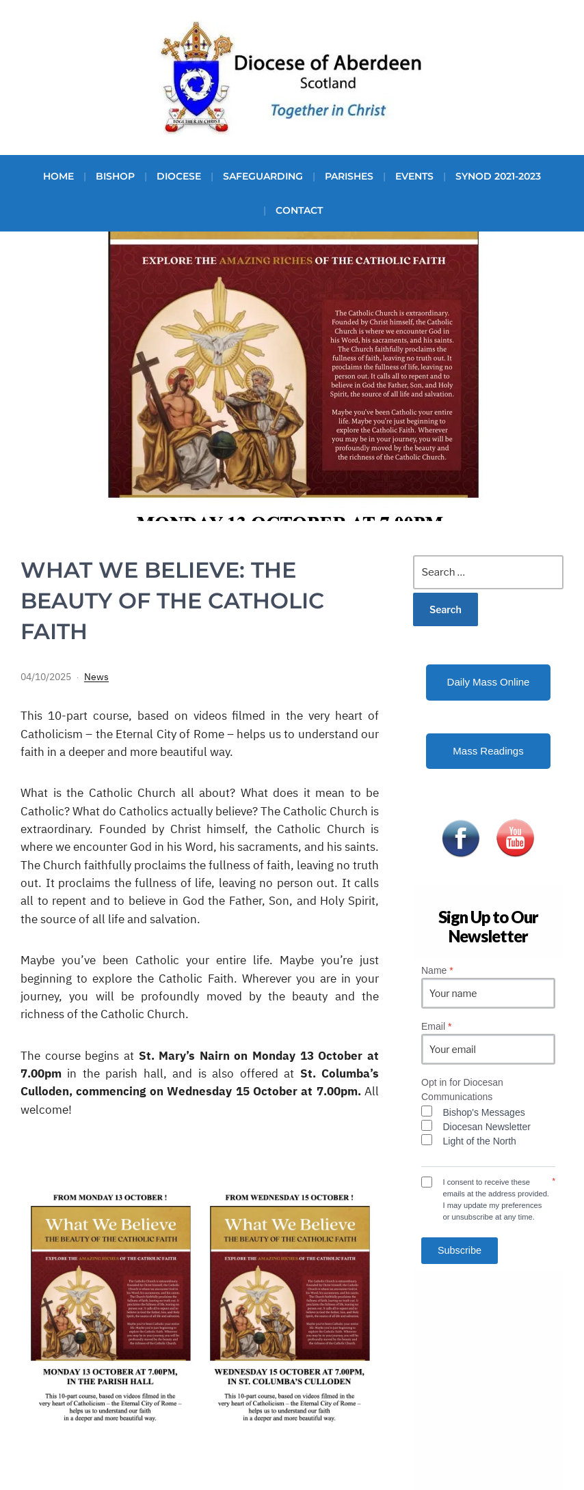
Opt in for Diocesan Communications (462, 1089)
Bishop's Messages (484, 1112)
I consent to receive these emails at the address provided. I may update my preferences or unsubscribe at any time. (496, 1199)
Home (58, 176)
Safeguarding (263, 176)
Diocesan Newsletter (487, 1126)
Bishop (115, 176)
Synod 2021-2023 (498, 176)
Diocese (179, 176)
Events (414, 176)
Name (437, 970)
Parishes (349, 176)
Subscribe (459, 1250)
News (96, 677)
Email (436, 1026)
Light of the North (479, 1141)
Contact (299, 210)
